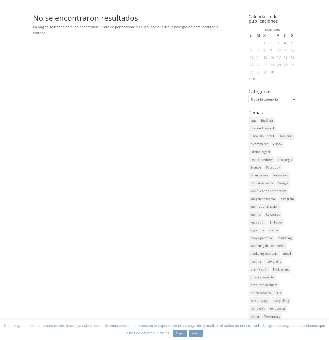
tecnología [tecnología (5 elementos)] (258, 308)
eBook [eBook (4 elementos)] (277, 144)
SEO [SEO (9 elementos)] (278, 293)
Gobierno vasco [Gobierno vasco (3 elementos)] (262, 183)
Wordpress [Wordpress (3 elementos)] (272, 316)
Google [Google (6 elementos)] (283, 183)
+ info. (196, 333)
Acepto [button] (180, 333)
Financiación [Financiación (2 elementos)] (259, 175)
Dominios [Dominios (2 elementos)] (285, 136)
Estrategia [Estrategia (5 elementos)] (285, 160)
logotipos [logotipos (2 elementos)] (257, 230)
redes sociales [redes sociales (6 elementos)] (261, 293)
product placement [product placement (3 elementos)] (264, 285)
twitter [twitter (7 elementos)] (255, 316)
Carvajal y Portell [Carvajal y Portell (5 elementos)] (262, 136)
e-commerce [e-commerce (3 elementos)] (259, 144)
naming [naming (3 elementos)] (256, 261)
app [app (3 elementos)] (253, 121)
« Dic (252, 78)
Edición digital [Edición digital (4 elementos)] (260, 152)
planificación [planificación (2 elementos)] (259, 269)
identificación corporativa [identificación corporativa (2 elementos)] (268, 191)
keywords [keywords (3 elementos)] (273, 214)
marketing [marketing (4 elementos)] (285, 238)
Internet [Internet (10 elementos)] (256, 214)
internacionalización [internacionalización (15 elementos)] (265, 206)
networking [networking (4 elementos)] (273, 261)
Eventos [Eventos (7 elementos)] (256, 167)
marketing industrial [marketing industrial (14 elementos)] (264, 254)
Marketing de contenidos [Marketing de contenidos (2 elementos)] (268, 246)
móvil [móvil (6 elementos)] (287, 254)
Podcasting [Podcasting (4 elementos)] (281, 269)
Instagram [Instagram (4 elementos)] (287, 199)
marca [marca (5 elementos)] (273, 230)
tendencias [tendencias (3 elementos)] (277, 308)
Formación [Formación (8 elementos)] (280, 175)
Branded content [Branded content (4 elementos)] (262, 128)
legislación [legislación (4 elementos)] (258, 222)
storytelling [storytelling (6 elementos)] (281, 301)
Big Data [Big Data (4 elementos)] (267, 121)
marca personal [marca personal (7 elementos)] (262, 238)
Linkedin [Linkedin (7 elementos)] (276, 222)
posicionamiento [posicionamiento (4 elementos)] (262, 277)
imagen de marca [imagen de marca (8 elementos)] (263, 199)
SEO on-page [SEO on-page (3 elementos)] (259, 301)
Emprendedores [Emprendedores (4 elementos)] (262, 160)
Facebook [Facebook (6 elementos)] (273, 167)
